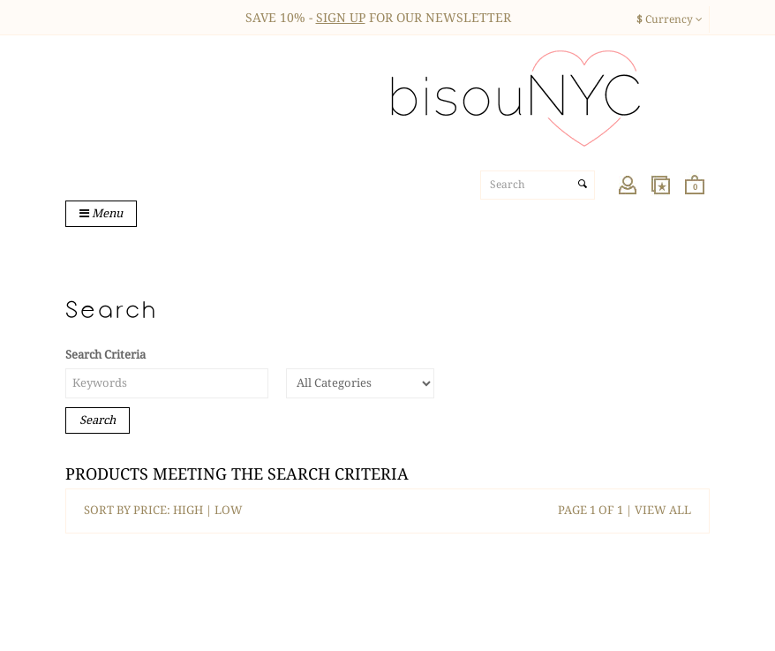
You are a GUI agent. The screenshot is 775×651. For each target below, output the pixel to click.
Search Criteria (105, 354)
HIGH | (193, 510)
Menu (101, 213)
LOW (228, 510)
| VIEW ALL (657, 510)
